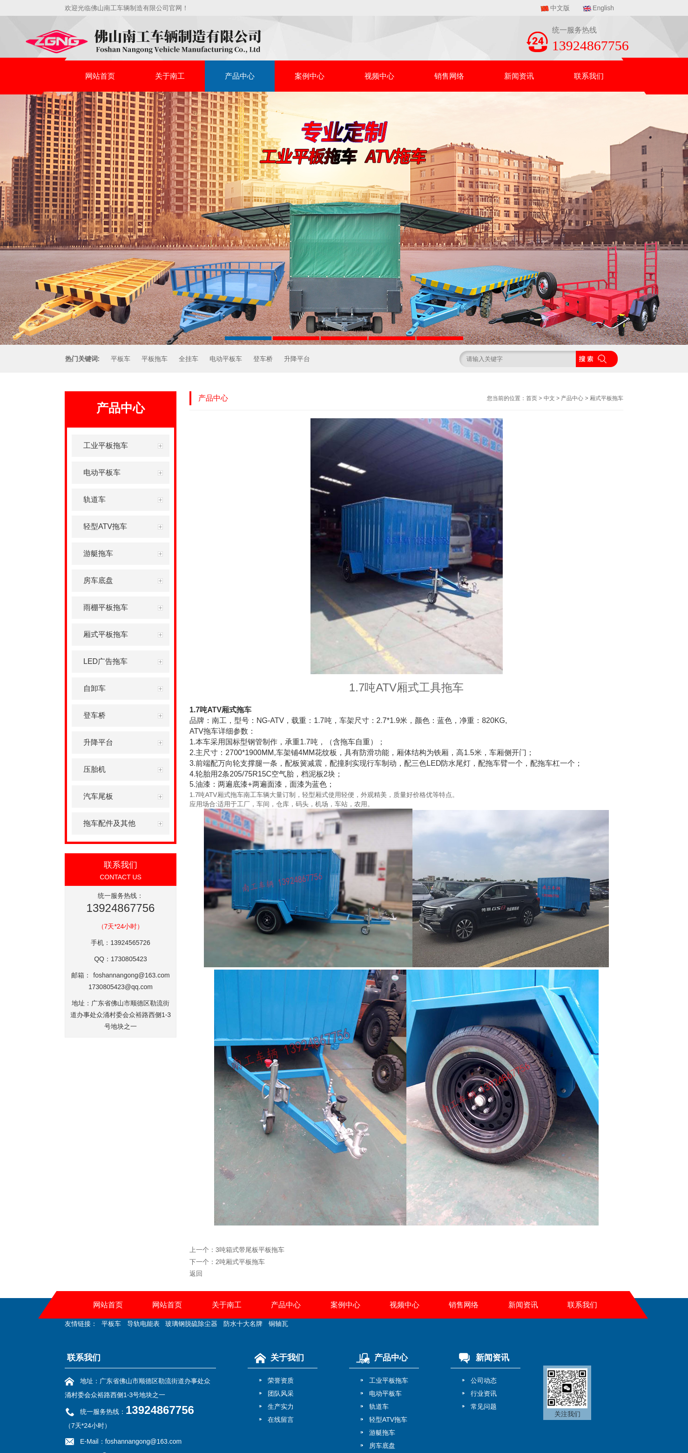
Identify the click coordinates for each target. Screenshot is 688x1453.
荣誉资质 (281, 1380)
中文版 (560, 8)
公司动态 (484, 1380)
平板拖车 (155, 358)
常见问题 (484, 1406)
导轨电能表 (143, 1323)
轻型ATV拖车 (388, 1419)
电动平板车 (225, 358)
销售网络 (449, 76)
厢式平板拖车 (606, 398)
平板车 (120, 358)
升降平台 (297, 358)
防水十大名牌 (243, 1323)
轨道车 (379, 1406)
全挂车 (188, 358)
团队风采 (281, 1393)
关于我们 (277, 1357)
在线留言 (281, 1419)
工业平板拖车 (388, 1380)
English (603, 8)
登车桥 (263, 358)
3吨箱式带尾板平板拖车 (250, 1249)
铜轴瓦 (278, 1323)
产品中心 (240, 76)
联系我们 (589, 76)
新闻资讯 (519, 76)
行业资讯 (484, 1393)
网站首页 (100, 76)
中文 (549, 398)
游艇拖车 (382, 1432)
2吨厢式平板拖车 (240, 1262)
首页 (531, 398)
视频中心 (379, 76)
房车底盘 (382, 1445)
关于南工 (170, 76)
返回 (195, 1273)
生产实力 (281, 1406)
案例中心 (309, 76)
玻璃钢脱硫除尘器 (191, 1323)
